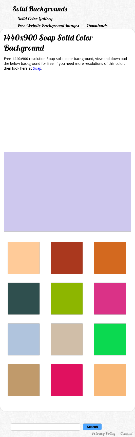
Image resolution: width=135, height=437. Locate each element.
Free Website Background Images (48, 26)
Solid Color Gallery (34, 19)
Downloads (97, 26)
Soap (37, 68)
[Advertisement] (67, 112)
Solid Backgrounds (39, 8)
